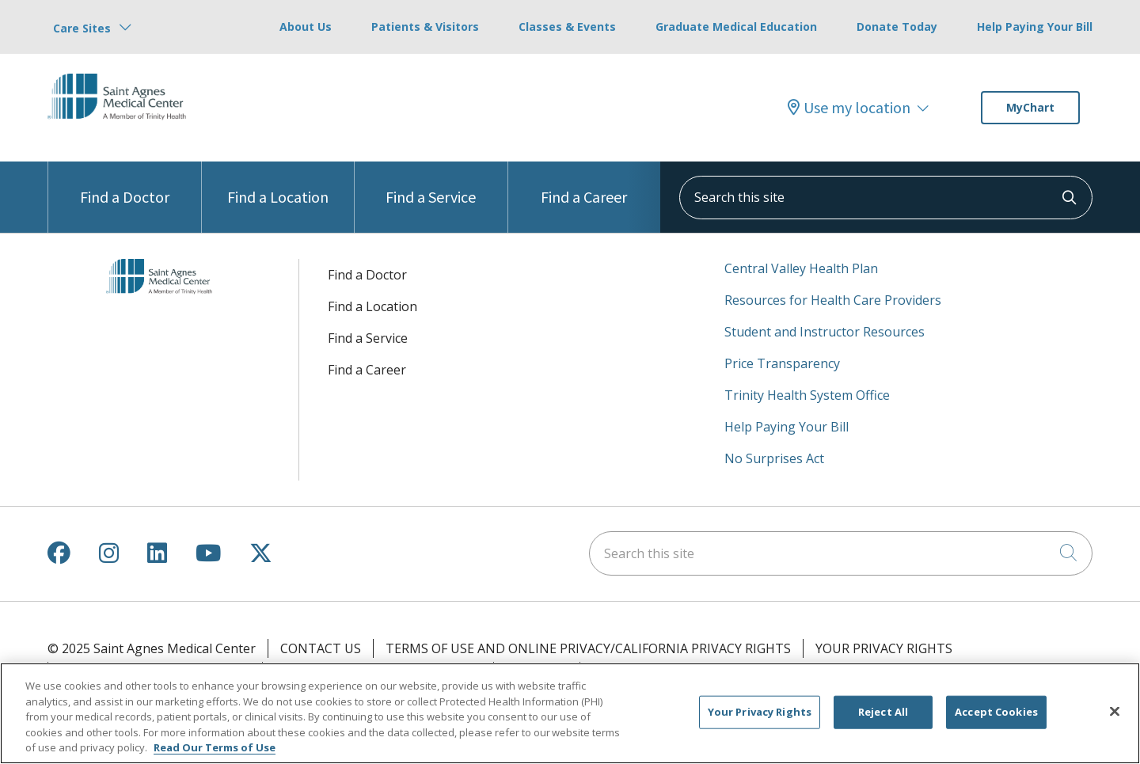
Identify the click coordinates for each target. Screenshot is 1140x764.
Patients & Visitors (425, 26)
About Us (305, 26)
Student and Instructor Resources (824, 331)
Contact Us (320, 648)
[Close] (1114, 711)
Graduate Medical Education (736, 26)
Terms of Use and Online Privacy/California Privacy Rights (588, 648)
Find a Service (430, 184)
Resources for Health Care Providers (832, 300)
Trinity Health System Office (807, 395)
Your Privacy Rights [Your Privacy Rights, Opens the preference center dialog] (759, 712)
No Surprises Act (774, 458)
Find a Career (583, 184)
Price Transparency (782, 363)
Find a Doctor (124, 184)
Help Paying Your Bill (1034, 26)
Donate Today (897, 26)
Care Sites (82, 28)
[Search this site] (885, 197)
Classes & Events (567, 26)
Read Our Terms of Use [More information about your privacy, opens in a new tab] (215, 747)
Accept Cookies (996, 712)
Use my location (849, 108)
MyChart (1030, 107)
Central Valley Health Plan (801, 268)
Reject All (883, 712)
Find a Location (278, 184)
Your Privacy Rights (883, 648)
